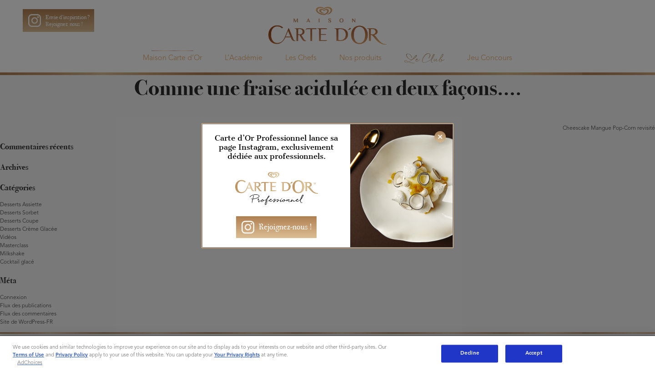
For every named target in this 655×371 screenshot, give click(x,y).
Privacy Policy (71, 355)
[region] (327, 353)
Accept (533, 353)
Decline (469, 353)
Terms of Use (28, 355)
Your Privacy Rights (237, 355)
